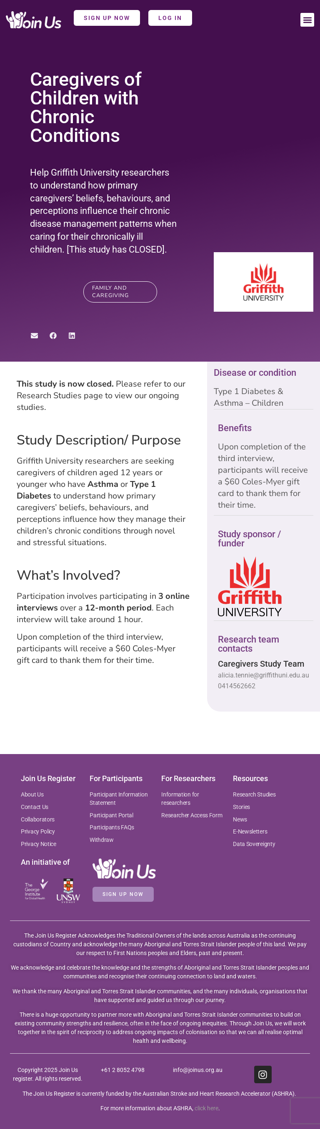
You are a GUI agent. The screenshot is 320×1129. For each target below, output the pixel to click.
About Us (32, 794)
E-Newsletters (250, 831)
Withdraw (102, 839)
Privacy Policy (38, 831)
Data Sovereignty (254, 844)
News (240, 819)
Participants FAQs (112, 827)
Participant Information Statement (119, 798)
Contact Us (34, 807)
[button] (307, 20)
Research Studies (254, 794)
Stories (241, 807)
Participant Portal (112, 815)
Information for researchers (180, 798)
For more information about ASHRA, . (160, 1108)
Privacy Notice (38, 844)
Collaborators (38, 819)
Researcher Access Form (191, 815)
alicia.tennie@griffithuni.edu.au (263, 675)
